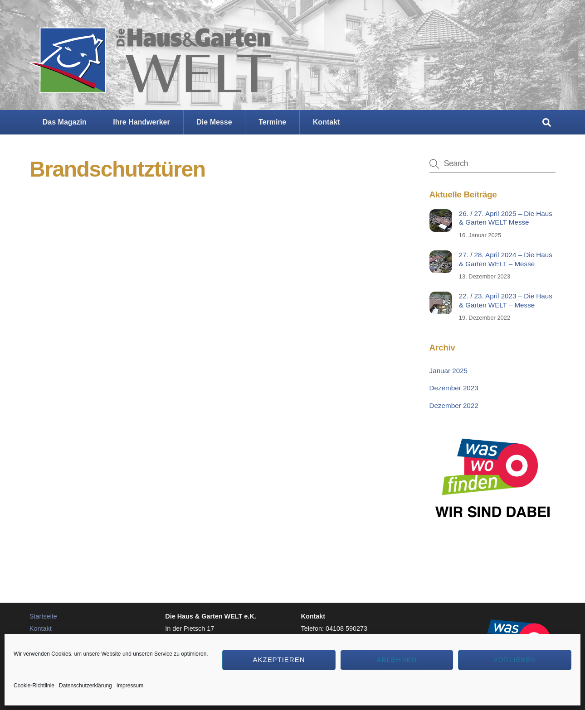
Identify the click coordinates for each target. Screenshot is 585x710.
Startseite (43, 616)
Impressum (130, 685)
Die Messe (214, 122)
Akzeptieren (279, 659)
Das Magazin (65, 122)
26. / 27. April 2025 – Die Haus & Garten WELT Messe (505, 218)
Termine (272, 122)
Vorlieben (514, 659)
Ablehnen (397, 659)
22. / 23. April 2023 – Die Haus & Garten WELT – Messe (505, 300)
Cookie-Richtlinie (34, 685)
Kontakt (326, 122)
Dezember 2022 (453, 405)
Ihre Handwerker (141, 122)
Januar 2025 (448, 370)
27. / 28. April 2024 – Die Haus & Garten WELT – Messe (505, 259)
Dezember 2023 (453, 388)
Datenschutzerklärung (85, 685)
